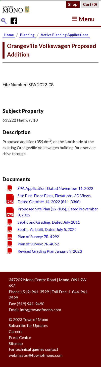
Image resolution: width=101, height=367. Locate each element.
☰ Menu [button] (83, 19)
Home (9, 35)
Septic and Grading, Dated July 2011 (49, 222)
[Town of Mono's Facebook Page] (15, 20)
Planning (27, 35)
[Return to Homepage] (20, 9)
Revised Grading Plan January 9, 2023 (50, 251)
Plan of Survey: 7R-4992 (38, 236)
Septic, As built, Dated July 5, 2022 (47, 229)
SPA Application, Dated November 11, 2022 (55, 188)
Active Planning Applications (64, 35)
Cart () (90, 4)
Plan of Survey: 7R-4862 (38, 243)
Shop (73, 4)
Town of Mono (35, 319)
